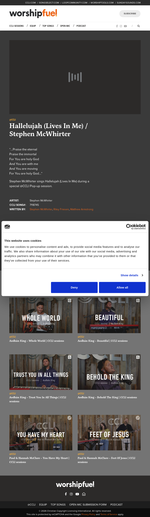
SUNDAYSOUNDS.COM (129, 2)
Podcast (81, 26)
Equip (33, 26)
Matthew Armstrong (81, 209)
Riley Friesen (61, 209)
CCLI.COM (30, 2)
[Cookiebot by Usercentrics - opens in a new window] (129, 227)
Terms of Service (108, 514)
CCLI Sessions (16, 26)
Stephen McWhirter (41, 209)
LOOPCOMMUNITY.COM (74, 2)
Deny (74, 287)
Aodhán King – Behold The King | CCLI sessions (107, 397)
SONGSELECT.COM (49, 2)
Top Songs (48, 26)
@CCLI (31, 504)
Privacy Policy (88, 514)
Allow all (122, 287)
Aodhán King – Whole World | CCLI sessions (36, 341)
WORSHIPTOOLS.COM (102, 2)
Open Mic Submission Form (88, 504)
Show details (129, 275)
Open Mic (65, 26)
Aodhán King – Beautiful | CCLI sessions (103, 341)
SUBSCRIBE (130, 13)
